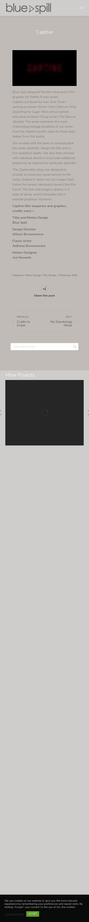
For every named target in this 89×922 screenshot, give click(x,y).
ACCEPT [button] (32, 913)
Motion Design (33, 275)
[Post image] (44, 412)
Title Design (49, 275)
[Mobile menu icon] (81, 7)
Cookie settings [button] (14, 914)
